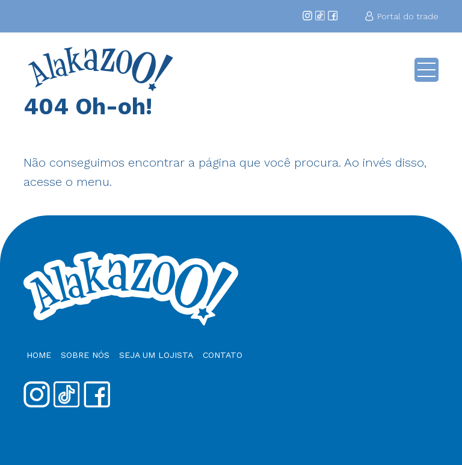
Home (38, 355)
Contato (222, 355)
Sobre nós (85, 355)
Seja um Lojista (156, 355)
